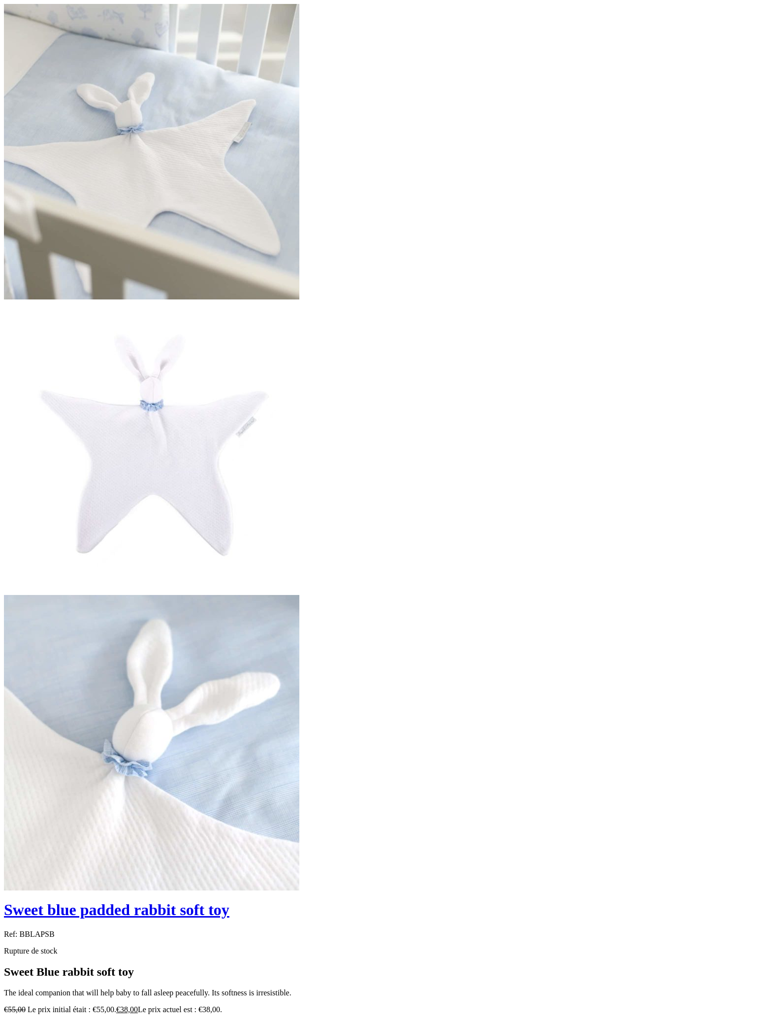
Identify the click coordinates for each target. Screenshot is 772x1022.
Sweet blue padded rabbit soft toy (116, 910)
